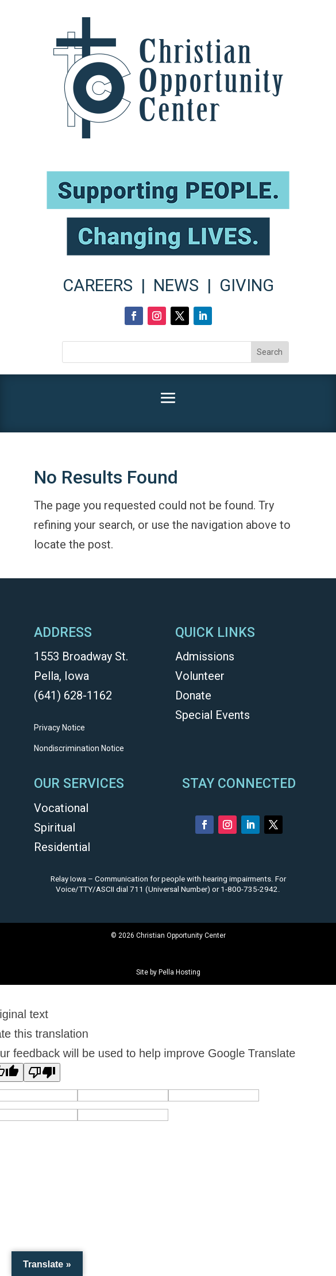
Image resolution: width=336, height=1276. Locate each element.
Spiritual (54, 827)
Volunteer (200, 676)
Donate (193, 695)
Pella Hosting (179, 972)
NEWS (176, 285)
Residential (62, 847)
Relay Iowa (68, 879)
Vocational (61, 808)
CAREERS (98, 285)
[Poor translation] (42, 1072)
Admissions (204, 656)
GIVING (246, 285)
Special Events (212, 715)
